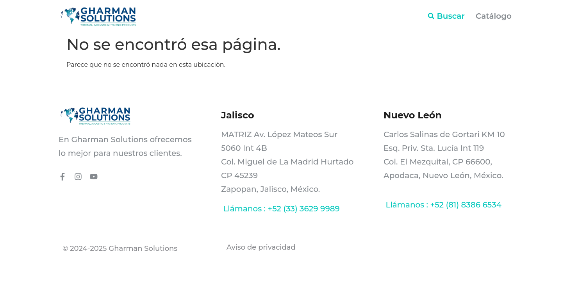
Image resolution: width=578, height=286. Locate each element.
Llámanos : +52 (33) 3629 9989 (280, 208)
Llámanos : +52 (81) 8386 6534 (442, 204)
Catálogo (494, 16)
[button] (431, 16)
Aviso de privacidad (262, 247)
